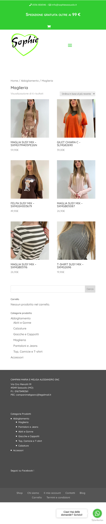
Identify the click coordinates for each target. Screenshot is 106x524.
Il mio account (52, 493)
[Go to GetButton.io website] (97, 520)
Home (14, 80)
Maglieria (19, 340)
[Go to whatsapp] (97, 513)
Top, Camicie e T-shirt (28, 351)
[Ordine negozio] (77, 93)
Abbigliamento (30, 80)
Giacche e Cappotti (26, 334)
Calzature (19, 328)
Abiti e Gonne (22, 322)
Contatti (70, 493)
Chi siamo (33, 493)
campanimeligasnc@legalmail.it (33, 394)
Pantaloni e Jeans (25, 346)
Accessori (17, 357)
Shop (20, 493)
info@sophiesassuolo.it (63, 4)
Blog (82, 493)
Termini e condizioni (58, 497)
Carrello (37, 497)
